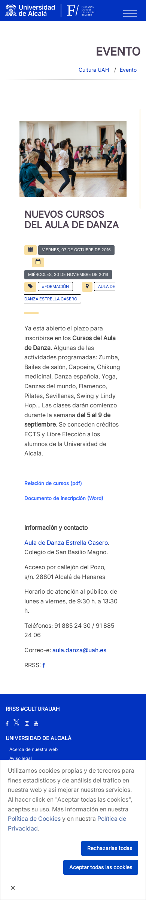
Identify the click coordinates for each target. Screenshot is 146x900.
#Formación (55, 286)
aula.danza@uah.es (79, 650)
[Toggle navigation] (130, 15)
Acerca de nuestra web (33, 749)
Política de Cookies (34, 818)
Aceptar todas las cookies (100, 867)
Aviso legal (20, 758)
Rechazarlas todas (109, 848)
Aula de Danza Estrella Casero (66, 542)
